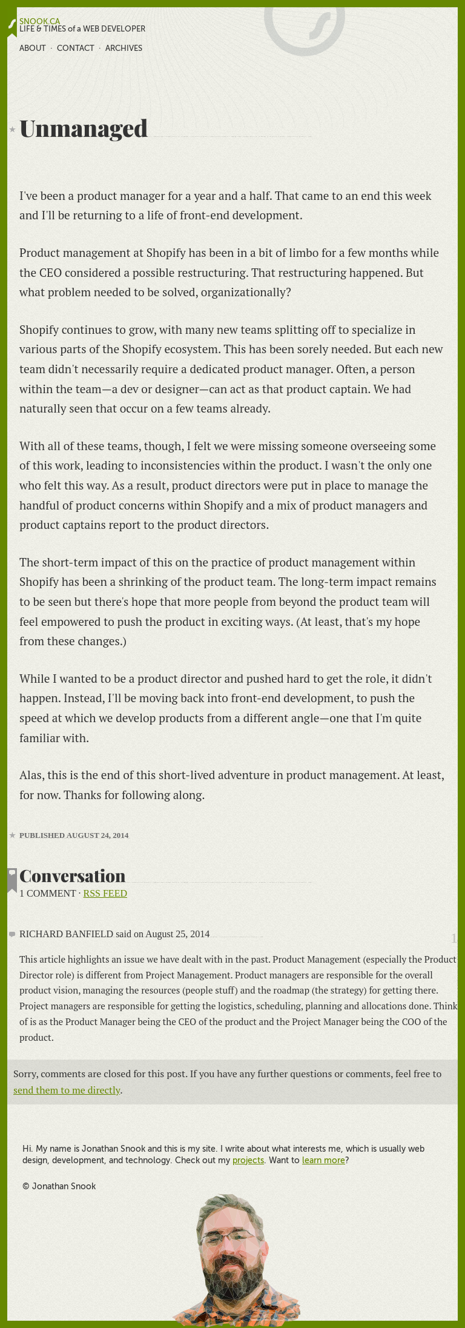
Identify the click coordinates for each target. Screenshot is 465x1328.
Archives (123, 48)
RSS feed (105, 893)
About (32, 48)
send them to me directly (66, 1090)
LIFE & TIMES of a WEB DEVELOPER (82, 29)
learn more (323, 1160)
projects (248, 1160)
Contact (75, 48)
